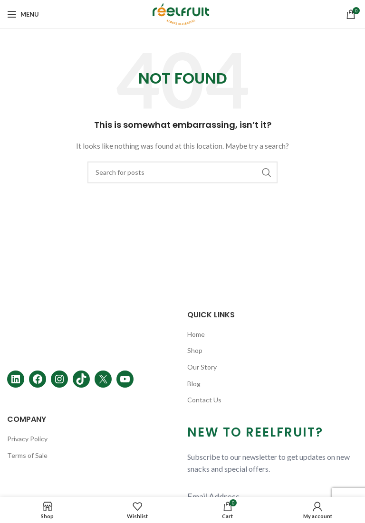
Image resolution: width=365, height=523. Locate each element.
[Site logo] (183, 14)
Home (196, 334)
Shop (194, 350)
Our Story (202, 367)
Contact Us (204, 400)
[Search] (182, 172)
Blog (194, 384)
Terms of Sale (27, 455)
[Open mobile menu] (23, 14)
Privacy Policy (27, 439)
